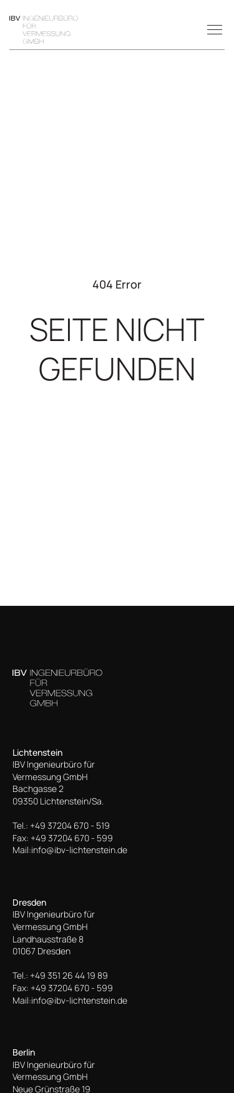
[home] (43, 29)
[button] (212, 29)
